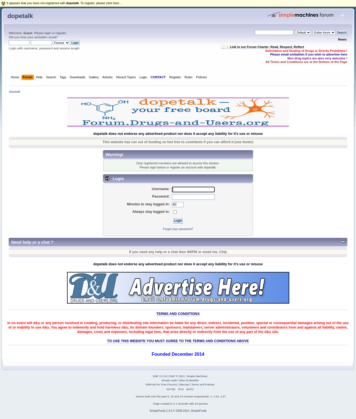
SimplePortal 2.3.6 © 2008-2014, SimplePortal (178, 410)
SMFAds (150, 384)
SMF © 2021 (177, 376)
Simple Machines (196, 376)
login (47, 33)
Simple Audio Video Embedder (180, 380)
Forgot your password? (178, 229)
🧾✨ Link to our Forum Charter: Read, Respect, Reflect (262, 47)
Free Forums (169, 384)
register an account (183, 167)
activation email (45, 37)
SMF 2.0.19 (160, 376)
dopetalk (20, 15)
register (61, 33)
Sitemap (184, 384)
